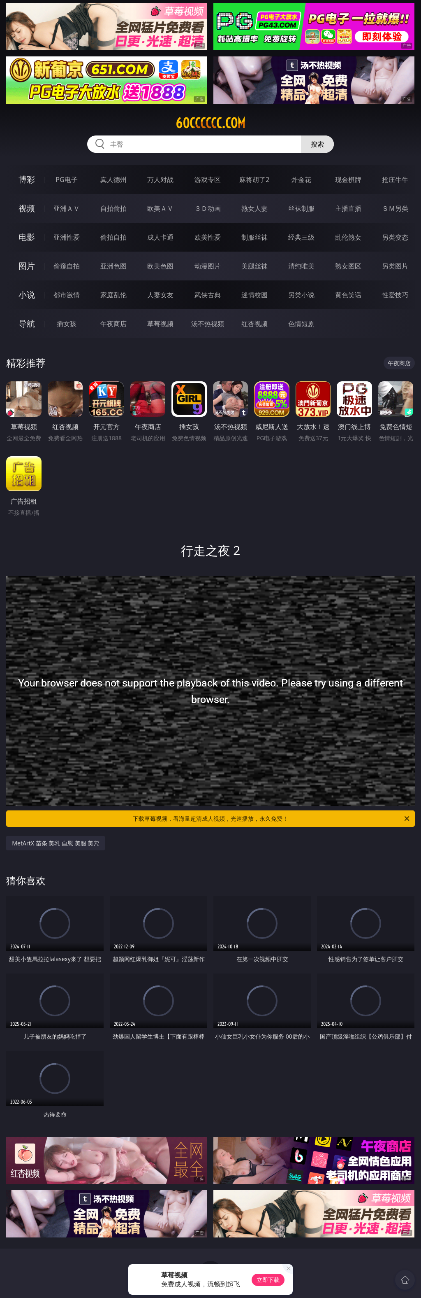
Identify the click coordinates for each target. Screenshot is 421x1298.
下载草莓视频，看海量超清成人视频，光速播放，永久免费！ (272, 819)
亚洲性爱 (66, 237)
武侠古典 (207, 294)
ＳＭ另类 (395, 208)
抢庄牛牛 (395, 179)
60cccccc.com (210, 123)
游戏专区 (207, 179)
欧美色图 (160, 266)
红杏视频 (254, 323)
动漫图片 (207, 266)
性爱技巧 (395, 294)
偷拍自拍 (113, 237)
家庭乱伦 (113, 294)
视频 (27, 208)
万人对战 (160, 179)
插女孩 (66, 323)
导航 (27, 323)
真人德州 (113, 179)
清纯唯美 (301, 266)
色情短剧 (301, 323)
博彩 (27, 179)
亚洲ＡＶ (66, 208)
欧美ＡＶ (160, 208)
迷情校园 (254, 294)
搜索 (317, 144)
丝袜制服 (301, 208)
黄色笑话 (348, 294)
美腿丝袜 (254, 266)
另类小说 (301, 294)
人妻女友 (160, 294)
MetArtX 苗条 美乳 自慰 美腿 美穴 (55, 843)
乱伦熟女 (348, 237)
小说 (27, 294)
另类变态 (395, 237)
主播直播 (348, 208)
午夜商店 (113, 323)
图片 (27, 265)
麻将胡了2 (254, 179)
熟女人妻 (254, 208)
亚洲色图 (113, 266)
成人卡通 (160, 237)
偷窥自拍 (66, 266)
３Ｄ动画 (207, 208)
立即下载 (268, 1280)
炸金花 (301, 179)
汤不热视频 (207, 323)
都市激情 (66, 294)
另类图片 (395, 266)
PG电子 (66, 179)
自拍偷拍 (113, 208)
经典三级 (301, 237)
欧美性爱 (207, 237)
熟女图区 (348, 266)
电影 (27, 237)
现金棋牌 (348, 179)
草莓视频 (160, 323)
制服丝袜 (254, 237)
